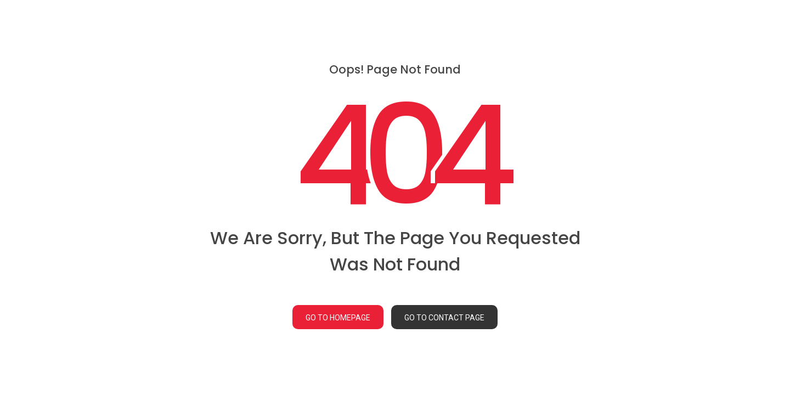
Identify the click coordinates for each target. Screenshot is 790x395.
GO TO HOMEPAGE (338, 317)
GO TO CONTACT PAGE (444, 317)
